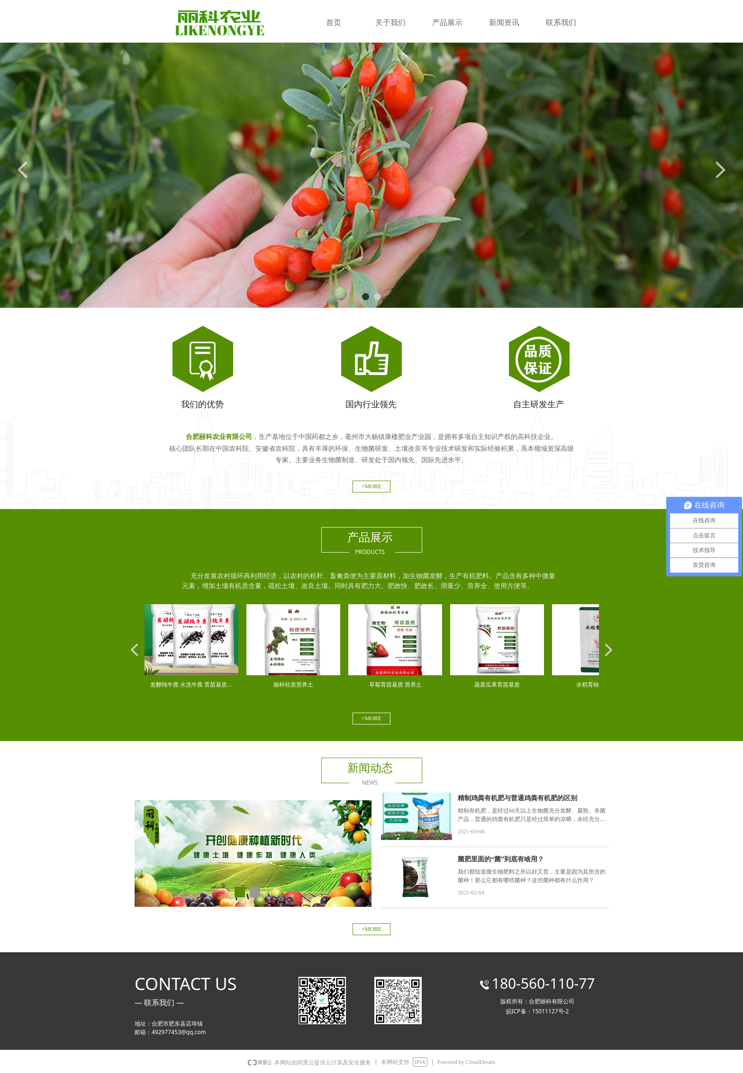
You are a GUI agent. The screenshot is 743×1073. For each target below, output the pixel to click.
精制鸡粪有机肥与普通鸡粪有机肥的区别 (517, 798)
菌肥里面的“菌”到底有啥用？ (501, 859)
